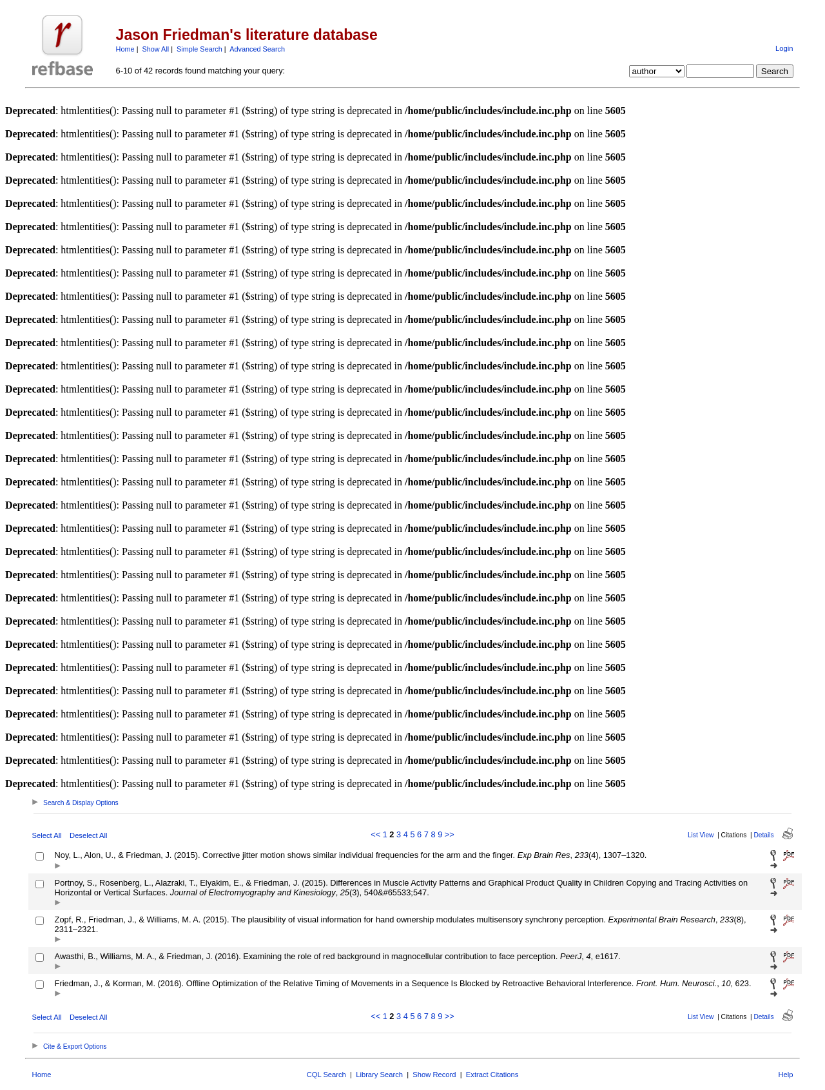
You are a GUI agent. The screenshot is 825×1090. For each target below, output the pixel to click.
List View (701, 835)
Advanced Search (257, 49)
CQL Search (326, 1074)
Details (763, 835)
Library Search (379, 1074)
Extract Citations (492, 1074)
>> (449, 834)
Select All (47, 835)
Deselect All (88, 835)
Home (125, 49)
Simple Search (199, 49)
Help (785, 1074)
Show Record (434, 1074)
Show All (156, 49)
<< (375, 834)
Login (784, 48)
